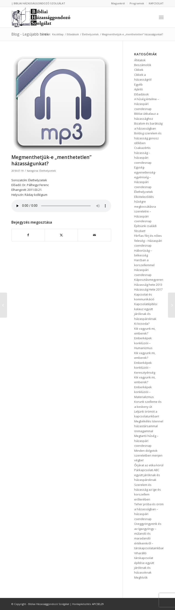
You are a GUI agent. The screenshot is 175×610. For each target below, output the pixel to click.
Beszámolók (142, 65)
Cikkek (138, 70)
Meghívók (141, 577)
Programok (137, 3)
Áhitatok (140, 60)
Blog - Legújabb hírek (30, 34)
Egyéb (138, 84)
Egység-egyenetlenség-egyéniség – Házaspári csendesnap (145, 177)
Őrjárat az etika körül (148, 465)
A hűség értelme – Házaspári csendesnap (146, 104)
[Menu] (161, 17)
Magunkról (118, 3)
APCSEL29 (98, 604)
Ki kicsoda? (141, 324)
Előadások (141, 94)
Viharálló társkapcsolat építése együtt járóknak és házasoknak (144, 563)
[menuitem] (118, 3)
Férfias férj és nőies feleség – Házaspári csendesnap (148, 241)
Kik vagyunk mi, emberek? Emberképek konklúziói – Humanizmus (144, 338)
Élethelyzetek (47, 170)
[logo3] (41, 17)
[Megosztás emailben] (94, 235)
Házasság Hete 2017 (148, 289)
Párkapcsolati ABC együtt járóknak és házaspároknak (147, 475)
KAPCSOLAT (156, 3)
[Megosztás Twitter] (61, 235)
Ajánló (138, 89)
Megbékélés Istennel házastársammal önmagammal (148, 426)
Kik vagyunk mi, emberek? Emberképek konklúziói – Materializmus (144, 387)
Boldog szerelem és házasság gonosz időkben (148, 138)
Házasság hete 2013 (148, 285)
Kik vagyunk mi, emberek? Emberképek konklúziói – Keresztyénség (144, 363)
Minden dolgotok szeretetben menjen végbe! (148, 455)
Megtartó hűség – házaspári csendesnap (146, 441)
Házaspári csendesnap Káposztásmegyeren (148, 275)
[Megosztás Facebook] (28, 235)
